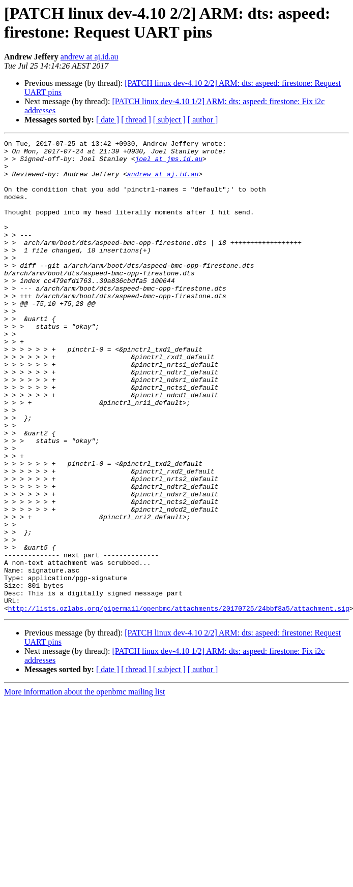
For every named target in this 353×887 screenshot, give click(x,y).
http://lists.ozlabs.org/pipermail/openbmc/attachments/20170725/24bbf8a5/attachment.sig (178, 702)
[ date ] (107, 119)
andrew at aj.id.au (90, 56)
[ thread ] (136, 119)
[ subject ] (169, 119)
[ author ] (203, 119)
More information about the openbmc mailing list (84, 786)
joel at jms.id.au (168, 163)
